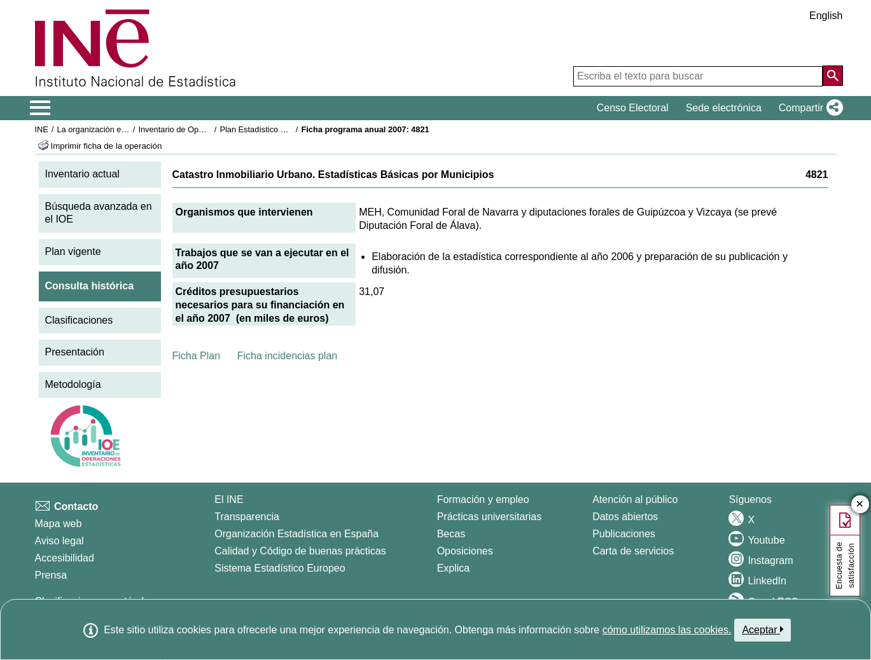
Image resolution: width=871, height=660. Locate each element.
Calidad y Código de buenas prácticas (300, 551)
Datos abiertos (625, 516)
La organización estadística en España (127, 129)
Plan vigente (73, 251)
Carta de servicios (633, 551)
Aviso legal (59, 540)
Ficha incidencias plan (287, 355)
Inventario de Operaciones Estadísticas (209, 129)
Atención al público (635, 499)
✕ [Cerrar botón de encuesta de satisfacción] (859, 504)
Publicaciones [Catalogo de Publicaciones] (623, 533)
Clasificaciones (79, 320)
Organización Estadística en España (296, 533)
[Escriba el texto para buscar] (698, 76)
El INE (228, 499)
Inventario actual (82, 173)
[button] (808, 108)
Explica (453, 568)
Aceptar (762, 629)
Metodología (73, 384)
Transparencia (246, 516)
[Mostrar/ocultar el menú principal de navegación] (40, 108)
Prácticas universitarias (489, 516)
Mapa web (58, 523)
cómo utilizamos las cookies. (667, 629)
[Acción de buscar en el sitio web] (833, 75)
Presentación (74, 352)
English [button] (825, 15)
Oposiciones (465, 551)
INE (41, 129)
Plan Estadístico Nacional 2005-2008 (286, 129)
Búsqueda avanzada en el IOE (98, 213)
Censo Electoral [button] (633, 107)
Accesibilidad (64, 558)
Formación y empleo (483, 499)
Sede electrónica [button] (724, 107)
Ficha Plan (196, 355)
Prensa (51, 575)
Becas (451, 533)
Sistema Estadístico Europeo (279, 568)
